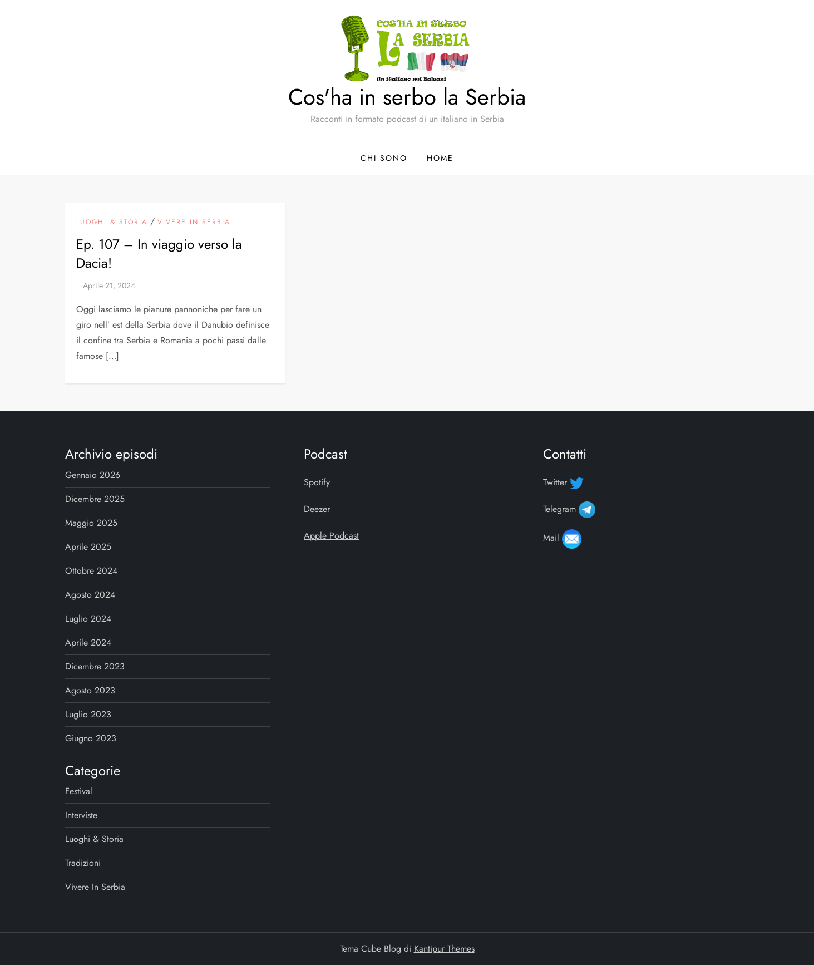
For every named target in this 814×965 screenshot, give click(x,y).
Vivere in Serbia (193, 222)
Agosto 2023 (90, 690)
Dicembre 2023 (95, 666)
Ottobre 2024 (91, 570)
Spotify (317, 482)
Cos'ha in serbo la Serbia (407, 97)
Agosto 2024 (90, 594)
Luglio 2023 (88, 714)
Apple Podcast (331, 535)
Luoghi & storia (111, 222)
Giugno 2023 (90, 738)
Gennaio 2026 (92, 475)
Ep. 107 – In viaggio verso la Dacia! (159, 253)
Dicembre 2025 (95, 499)
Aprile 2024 (88, 642)
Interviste (81, 815)
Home (440, 158)
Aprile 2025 (88, 546)
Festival (78, 791)
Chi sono (384, 158)
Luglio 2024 (88, 618)
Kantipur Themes (444, 948)
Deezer (317, 509)
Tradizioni (83, 862)
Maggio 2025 (91, 522)
